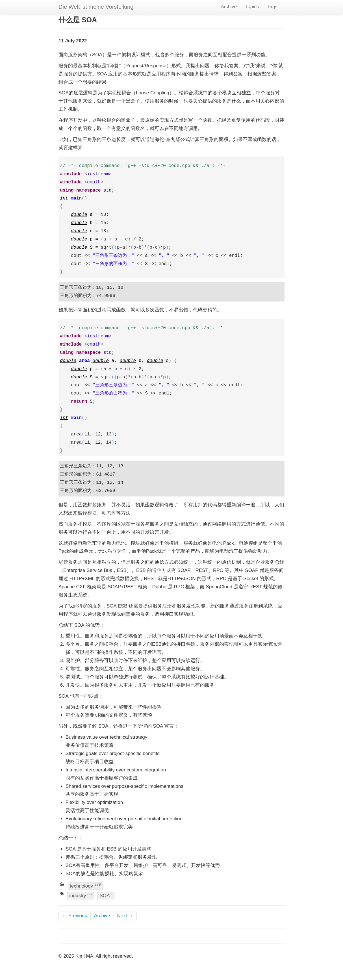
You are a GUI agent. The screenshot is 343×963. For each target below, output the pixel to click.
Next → (125, 915)
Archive (229, 6)
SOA (106, 895)
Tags (272, 6)
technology (85, 885)
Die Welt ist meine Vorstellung (95, 7)
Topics (252, 6)
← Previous (74, 915)
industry (80, 895)
